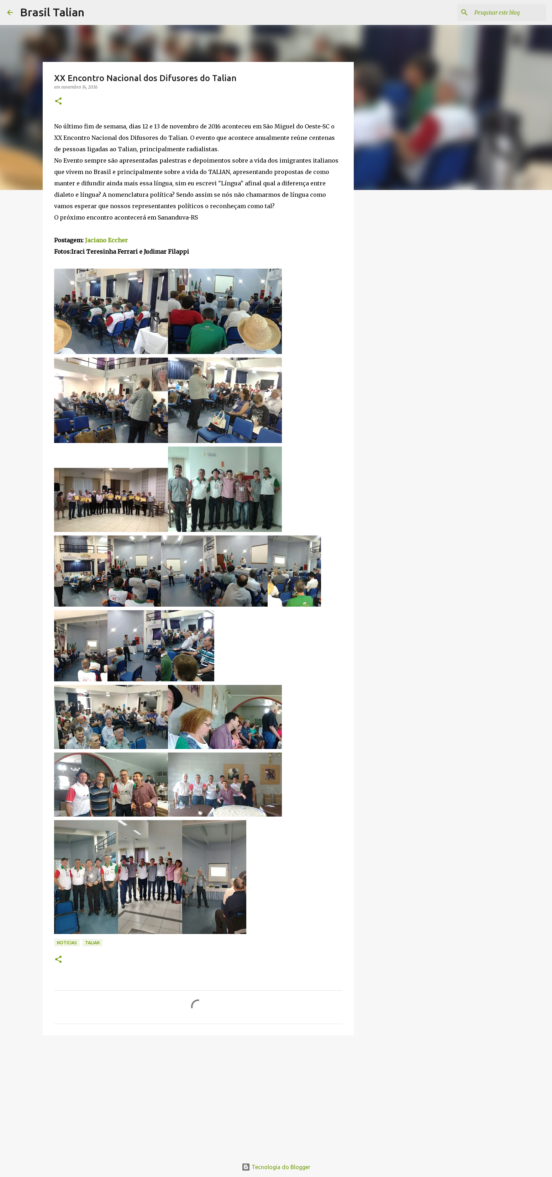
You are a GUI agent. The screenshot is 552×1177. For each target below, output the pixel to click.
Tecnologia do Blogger (276, 1167)
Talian (92, 942)
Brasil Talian (52, 12)
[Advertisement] (198, 1096)
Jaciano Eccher (106, 240)
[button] (58, 101)
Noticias (67, 942)
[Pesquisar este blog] (509, 12)
